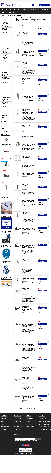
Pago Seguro (16, 423)
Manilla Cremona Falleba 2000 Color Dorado (28, 66)
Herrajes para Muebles (6, 42)
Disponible (5, 123)
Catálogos (3, 424)
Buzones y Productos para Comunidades (5, 81)
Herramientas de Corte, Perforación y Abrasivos (6, 92)
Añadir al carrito (42, 34)
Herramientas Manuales (10, 9)
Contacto (3, 1)
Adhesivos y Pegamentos (4, 29)
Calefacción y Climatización (5, 23)
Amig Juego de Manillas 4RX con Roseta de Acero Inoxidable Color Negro (28, 246)
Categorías (4, 18)
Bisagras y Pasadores (5, 61)
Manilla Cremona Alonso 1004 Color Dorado (28, 97)
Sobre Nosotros (29, 418)
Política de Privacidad (18, 424)
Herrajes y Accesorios (4, 39)
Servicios (28, 421)
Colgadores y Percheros (6, 55)
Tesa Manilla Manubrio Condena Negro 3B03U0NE (28, 345)
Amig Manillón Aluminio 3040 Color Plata (28, 216)
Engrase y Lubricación (4, 32)
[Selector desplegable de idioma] (29, 1)
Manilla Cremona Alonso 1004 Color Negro (28, 81)
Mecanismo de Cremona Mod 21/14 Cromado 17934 (29, 145)
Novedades (3, 418)
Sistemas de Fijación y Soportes (6, 78)
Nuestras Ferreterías (30, 420)
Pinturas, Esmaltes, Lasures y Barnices (6, 26)
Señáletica (4, 95)
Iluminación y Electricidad (5, 70)
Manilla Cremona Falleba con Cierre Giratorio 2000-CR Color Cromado (28, 36)
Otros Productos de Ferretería (5, 106)
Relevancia (41, 28)
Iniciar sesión (38, 1)
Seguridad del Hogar (5, 103)
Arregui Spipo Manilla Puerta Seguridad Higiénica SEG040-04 (28, 160)
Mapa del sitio (16, 434)
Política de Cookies (17, 421)
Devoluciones (16, 432)
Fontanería (4, 72)
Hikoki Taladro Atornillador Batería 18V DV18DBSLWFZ (6, 168)
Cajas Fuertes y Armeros (5, 64)
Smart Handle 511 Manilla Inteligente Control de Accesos (28, 292)
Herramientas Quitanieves (5, 109)
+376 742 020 (12, 1)
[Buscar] (25, 5)
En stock (4, 124)
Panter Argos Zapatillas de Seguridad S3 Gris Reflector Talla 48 (6, 179)
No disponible (5, 126)
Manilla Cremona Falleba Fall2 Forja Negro (28, 52)
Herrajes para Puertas (6, 46)
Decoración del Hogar (5, 100)
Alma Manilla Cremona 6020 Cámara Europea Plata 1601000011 (29, 263)
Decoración (3, 429)
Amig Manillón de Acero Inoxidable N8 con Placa (28, 201)
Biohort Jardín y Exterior (5, 428)
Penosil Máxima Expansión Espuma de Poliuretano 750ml (6, 191)
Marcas (3, 128)
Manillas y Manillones (5, 52)
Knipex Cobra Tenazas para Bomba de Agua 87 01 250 (6, 156)
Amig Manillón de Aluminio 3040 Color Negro (28, 187)
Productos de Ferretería (5, 75)
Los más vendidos (5, 134)
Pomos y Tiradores (5, 58)
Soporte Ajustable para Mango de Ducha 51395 (6, 144)
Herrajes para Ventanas (6, 49)
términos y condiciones (26, 440)
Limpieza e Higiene (6, 97)
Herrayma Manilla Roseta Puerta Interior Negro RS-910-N (28, 397)
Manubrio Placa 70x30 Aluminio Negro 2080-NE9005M (27, 309)
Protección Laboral (42, 9)
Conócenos (4, 12)
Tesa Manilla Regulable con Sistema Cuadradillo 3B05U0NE (28, 361)
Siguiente (33, 408)
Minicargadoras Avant (5, 426)
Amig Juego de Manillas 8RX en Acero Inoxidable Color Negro (28, 229)
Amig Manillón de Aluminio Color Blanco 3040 (28, 174)
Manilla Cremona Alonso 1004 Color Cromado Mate (28, 113)
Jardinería (33, 9)
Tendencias (3, 423)
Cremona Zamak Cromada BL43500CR (28, 279)
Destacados (4, 112)
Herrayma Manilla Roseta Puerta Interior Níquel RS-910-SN (28, 381)
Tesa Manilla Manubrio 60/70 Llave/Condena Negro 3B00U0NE (29, 325)
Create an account (46, 1)
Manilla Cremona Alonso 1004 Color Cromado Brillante (28, 128)
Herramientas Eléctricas (23, 9)
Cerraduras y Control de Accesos (5, 35)
